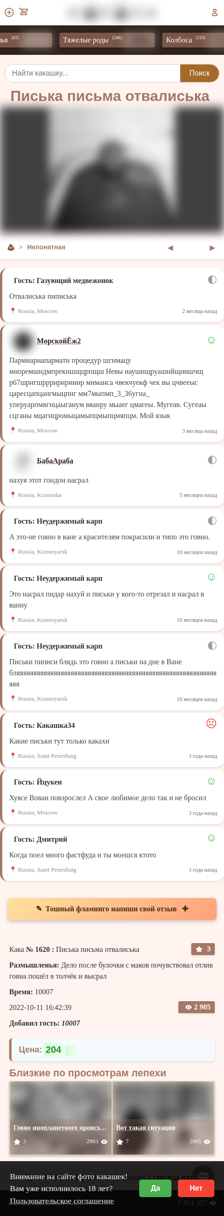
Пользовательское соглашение (62, 1200)
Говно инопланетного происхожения (67, 1127)
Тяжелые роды (113, 40)
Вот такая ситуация (146, 1127)
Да (155, 1188)
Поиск (199, 73)
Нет (195, 1188)
